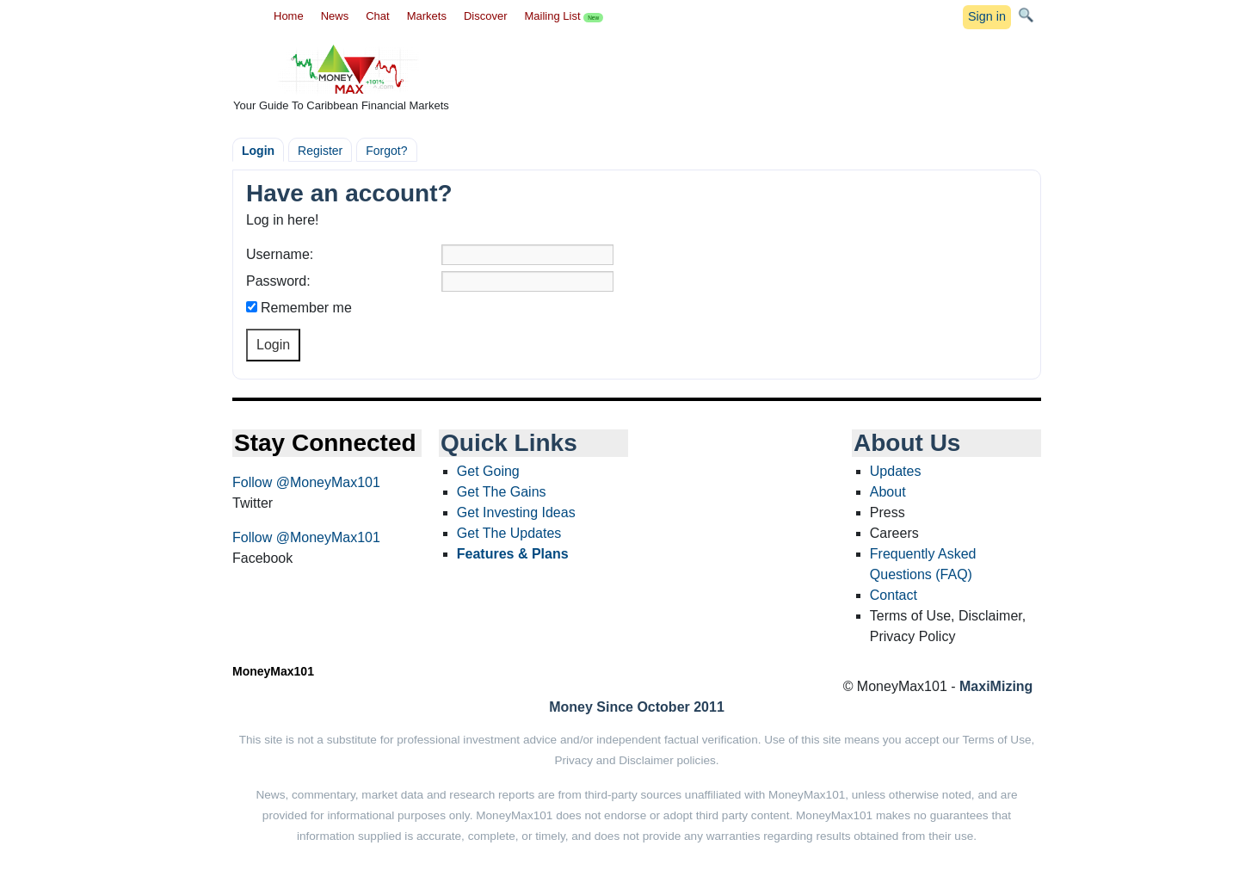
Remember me (306, 307)
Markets (427, 15)
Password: (278, 281)
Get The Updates (509, 533)
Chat (377, 15)
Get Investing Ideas (516, 512)
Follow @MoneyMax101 (306, 482)
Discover (486, 15)
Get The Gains (501, 492)
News (335, 15)
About (888, 492)
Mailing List (563, 15)
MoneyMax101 (273, 671)
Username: (279, 254)
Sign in (987, 16)
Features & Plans (513, 553)
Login (258, 150)
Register (320, 150)
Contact (893, 595)
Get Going (488, 471)
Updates (896, 471)
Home (289, 15)
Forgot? (386, 150)
